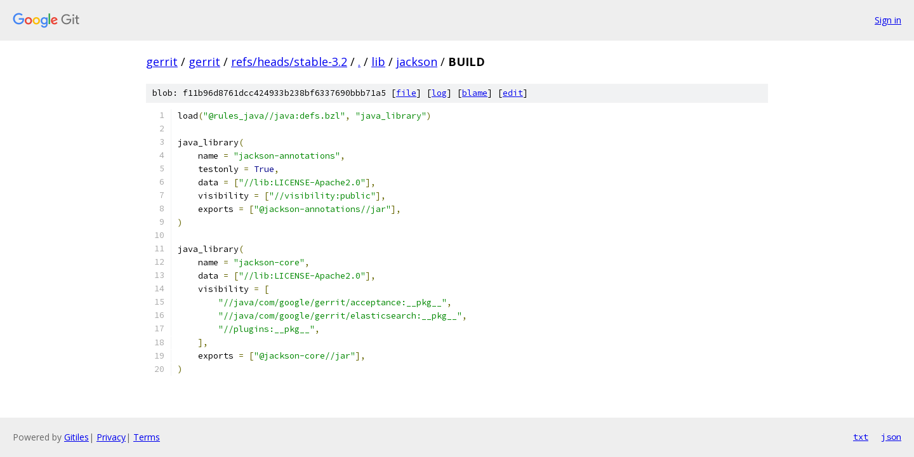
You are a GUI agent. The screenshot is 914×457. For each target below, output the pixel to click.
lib (378, 61)
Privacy (111, 437)
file (406, 93)
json (891, 436)
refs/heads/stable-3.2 (289, 61)
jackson (416, 61)
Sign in (888, 20)
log (439, 93)
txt (860, 436)
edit (513, 93)
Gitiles (76, 437)
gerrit (162, 61)
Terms (146, 437)
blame (474, 93)
